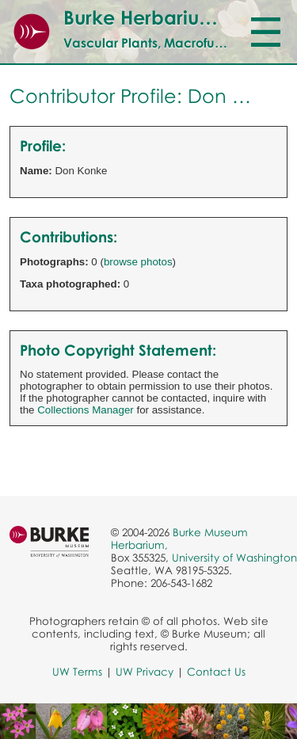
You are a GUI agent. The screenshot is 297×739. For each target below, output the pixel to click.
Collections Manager (85, 410)
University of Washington (234, 557)
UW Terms (77, 671)
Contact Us (216, 671)
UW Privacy (144, 671)
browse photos (138, 262)
